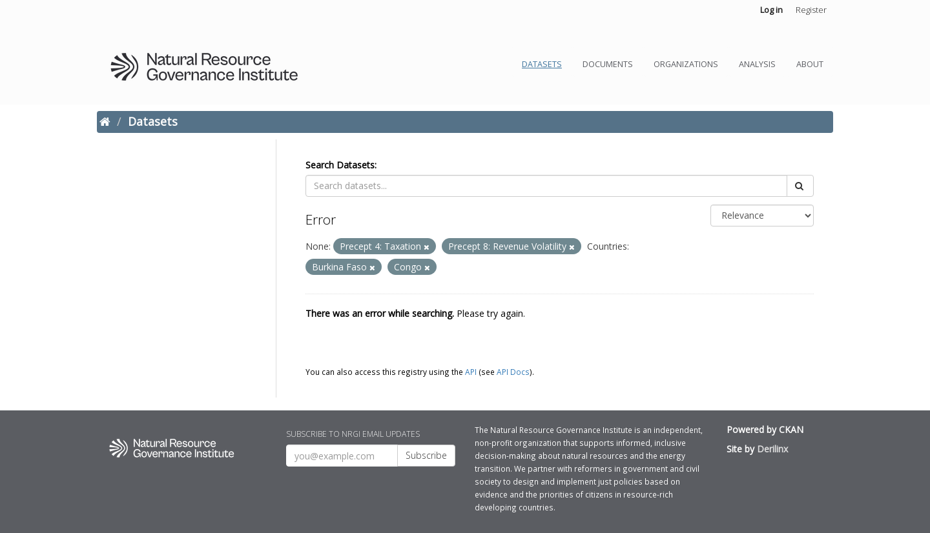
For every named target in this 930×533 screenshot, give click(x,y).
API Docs (513, 372)
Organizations (686, 64)
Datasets (542, 64)
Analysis (757, 64)
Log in (771, 9)
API (471, 372)
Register (811, 9)
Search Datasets (340, 165)
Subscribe (426, 455)
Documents (608, 64)
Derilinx (772, 449)
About (809, 64)
